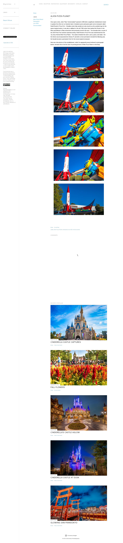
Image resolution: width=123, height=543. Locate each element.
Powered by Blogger (71, 535)
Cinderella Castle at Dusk (65, 477)
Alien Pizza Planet (38, 19)
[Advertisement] (79, 288)
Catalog (78, 4)
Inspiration (55, 4)
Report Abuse (7, 20)
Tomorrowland (37, 25)
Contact (85, 4)
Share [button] (34, 13)
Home (41, 4)
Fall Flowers (58, 387)
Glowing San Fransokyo (64, 522)
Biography (71, 4)
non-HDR (36, 23)
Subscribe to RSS (8, 42)
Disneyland (36, 21)
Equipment (63, 4)
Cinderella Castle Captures (66, 342)
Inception (47, 4)
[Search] (106, 5)
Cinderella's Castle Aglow (65, 432)
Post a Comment (58, 345)
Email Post (56, 227)
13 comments (57, 390)
